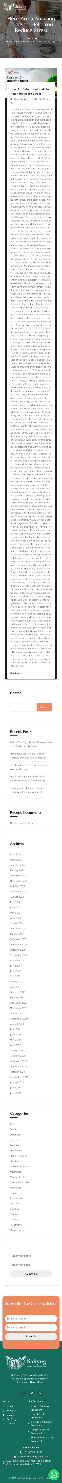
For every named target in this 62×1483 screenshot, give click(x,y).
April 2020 (15, 1045)
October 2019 (17, 1071)
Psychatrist (16, 1198)
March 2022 (16, 981)
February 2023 (17, 928)
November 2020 (18, 1008)
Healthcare (16, 1150)
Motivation (15, 1187)
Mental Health (17, 1177)
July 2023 (15, 902)
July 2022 (15, 965)
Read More (16, 673)
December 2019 (18, 1061)
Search (15, 693)
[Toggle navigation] (55, 6)
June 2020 (15, 1034)
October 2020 (17, 1013)
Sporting (14, 1208)
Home (30, 38)
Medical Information (20, 1166)
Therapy (14, 1219)
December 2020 (18, 1002)
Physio (13, 1192)
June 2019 (15, 1092)
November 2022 (18, 944)
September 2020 (19, 1018)
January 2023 (17, 933)
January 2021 (17, 997)
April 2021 (15, 986)
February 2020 (17, 1055)
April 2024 (15, 854)
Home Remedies (18, 1155)
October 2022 (17, 949)
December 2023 (18, 875)
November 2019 (18, 1066)
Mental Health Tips (20, 1182)
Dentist (14, 1129)
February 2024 (17, 864)
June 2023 (15, 907)
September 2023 (19, 891)
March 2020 (16, 1050)
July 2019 (15, 1087)
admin (22, 99)
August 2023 (17, 896)
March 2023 (16, 923)
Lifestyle (14, 1161)
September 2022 (19, 955)
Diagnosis (15, 1134)
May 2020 (15, 1039)
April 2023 (15, 918)
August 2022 (17, 960)
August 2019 (17, 1082)
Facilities (14, 1145)
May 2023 (15, 912)
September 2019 (19, 1077)
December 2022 (18, 939)
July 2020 (15, 1029)
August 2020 (17, 1024)
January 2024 (17, 870)
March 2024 (16, 859)
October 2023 (17, 886)
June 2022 (15, 971)
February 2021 (17, 992)
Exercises (15, 1139)
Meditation (16, 1171)
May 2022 (15, 976)
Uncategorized (18, 1230)
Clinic (13, 1124)
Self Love (15, 1203)
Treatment (15, 1224)
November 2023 (18, 880)
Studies (14, 1214)
